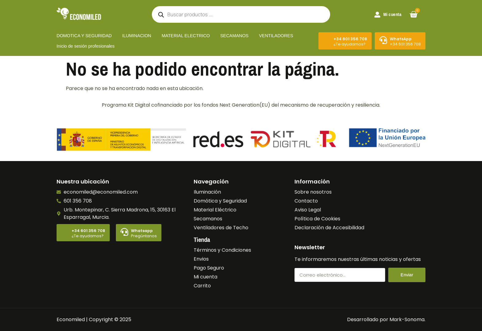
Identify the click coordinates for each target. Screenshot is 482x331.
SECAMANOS (234, 35)
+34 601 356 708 (350, 38)
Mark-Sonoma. (407, 319)
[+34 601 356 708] (327, 40)
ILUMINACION (136, 35)
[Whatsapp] (124, 232)
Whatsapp (142, 230)
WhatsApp (401, 38)
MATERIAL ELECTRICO (186, 35)
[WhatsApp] (383, 40)
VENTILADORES (276, 35)
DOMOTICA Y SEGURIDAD (84, 35)
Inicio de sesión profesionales (86, 46)
